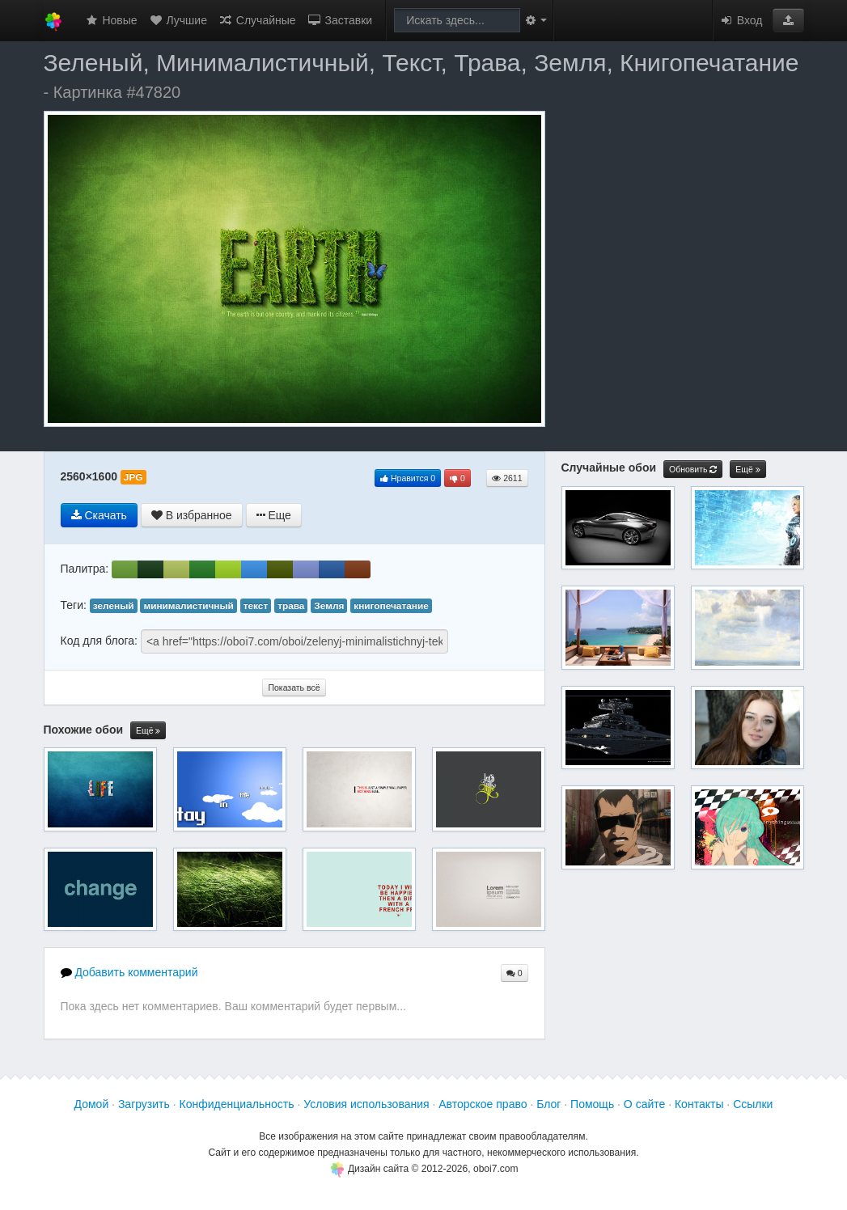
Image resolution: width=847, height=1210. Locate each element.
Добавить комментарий (129, 972)
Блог (548, 1104)
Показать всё (294, 687)
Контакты (699, 1104)
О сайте (644, 1104)
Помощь (592, 1104)
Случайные (257, 20)
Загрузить (144, 1104)
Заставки (340, 20)
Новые (111, 20)
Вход (741, 20)
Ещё (148, 731)
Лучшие (178, 20)
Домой (91, 1104)
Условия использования (366, 1104)
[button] (788, 20)
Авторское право (482, 1104)
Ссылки (753, 1104)
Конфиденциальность (237, 1104)
